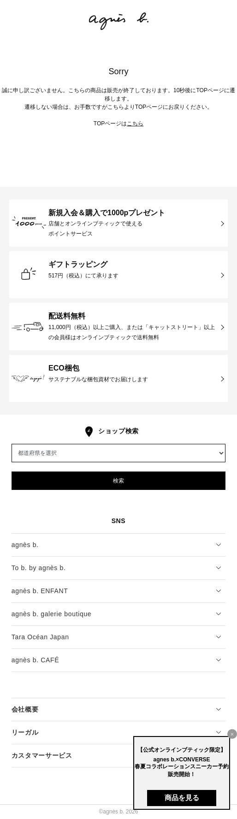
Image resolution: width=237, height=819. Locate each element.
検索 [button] (118, 480)
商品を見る (182, 797)
